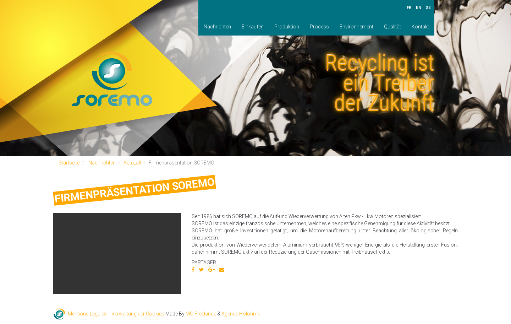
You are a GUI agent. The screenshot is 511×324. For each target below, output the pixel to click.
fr (409, 7)
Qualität (392, 26)
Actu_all (132, 163)
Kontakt (420, 26)
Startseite (69, 163)
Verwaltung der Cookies (137, 314)
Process (319, 26)
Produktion (286, 26)
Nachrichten (217, 26)
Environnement (356, 26)
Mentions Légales (87, 314)
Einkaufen (253, 26)
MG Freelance (201, 314)
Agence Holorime (240, 314)
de (428, 7)
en (418, 7)
